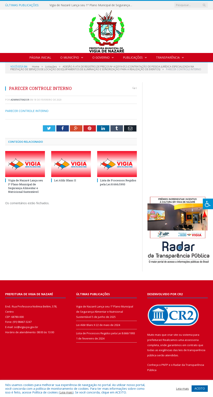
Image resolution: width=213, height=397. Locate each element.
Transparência (168, 57)
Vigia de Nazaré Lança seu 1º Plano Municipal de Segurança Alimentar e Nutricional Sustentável (92, 5)
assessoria (192, 340)
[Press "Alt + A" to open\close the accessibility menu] (208, 204)
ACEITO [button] (199, 388)
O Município (69, 57)
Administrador (20, 99)
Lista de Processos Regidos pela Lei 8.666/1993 (118, 182)
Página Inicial (40, 57)
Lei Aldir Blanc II (65, 180)
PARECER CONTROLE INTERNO (26, 111)
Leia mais (66, 392)
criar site (172, 335)
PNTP (164, 365)
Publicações (133, 57)
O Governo (101, 57)
